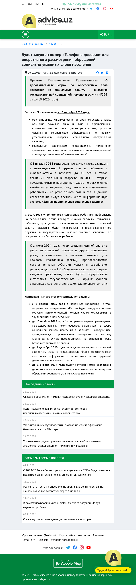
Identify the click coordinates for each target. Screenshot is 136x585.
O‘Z (30, 3)
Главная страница (32, 43)
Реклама (43, 539)
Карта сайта (67, 535)
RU (37, 3)
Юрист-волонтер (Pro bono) (39, 535)
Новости (53, 43)
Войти (106, 34)
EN (43, 3)
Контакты (84, 535)
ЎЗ (23, 3)
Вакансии (98, 535)
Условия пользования (64, 539)
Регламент (28, 539)
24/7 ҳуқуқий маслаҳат (72, 4)
